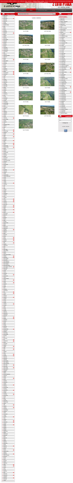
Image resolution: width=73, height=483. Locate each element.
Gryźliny (5, 100)
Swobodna (5, 382)
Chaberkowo (6, 48)
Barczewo (5, 19)
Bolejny (5, 36)
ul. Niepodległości (63, 90)
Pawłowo (5, 283)
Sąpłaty (5, 346)
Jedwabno (5, 112)
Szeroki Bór (6, 390)
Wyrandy (5, 460)
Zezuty (5, 469)
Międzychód (6, 226)
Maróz (5, 216)
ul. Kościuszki (62, 86)
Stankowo (5, 359)
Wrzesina (5, 456)
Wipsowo (5, 441)
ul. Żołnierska (62, 111)
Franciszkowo (6, 72)
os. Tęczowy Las (63, 69)
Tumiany (5, 416)
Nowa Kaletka (6, 258)
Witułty (5, 444)
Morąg (5, 238)
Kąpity (5, 135)
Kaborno (5, 125)
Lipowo (5, 180)
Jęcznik (5, 120)
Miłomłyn (5, 232)
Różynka (5, 327)
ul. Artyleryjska (62, 74)
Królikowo (5, 161)
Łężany (5, 192)
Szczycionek (6, 387)
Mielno (5, 224)
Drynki (5, 64)
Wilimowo (5, 437)
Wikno (5, 436)
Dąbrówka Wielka (7, 55)
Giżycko (5, 88)
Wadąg (5, 424)
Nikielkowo (5, 257)
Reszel (5, 322)
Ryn (4, 339)
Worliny (5, 448)
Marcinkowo (6, 213)
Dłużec (5, 58)
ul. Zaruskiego (62, 110)
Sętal (4, 347)
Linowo (5, 177)
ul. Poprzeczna (63, 98)
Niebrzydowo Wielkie (7, 254)
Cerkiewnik (5, 47)
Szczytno (5, 388)
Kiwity (5, 144)
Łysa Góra (5, 204)
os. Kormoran (62, 48)
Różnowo (5, 326)
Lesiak (5, 173)
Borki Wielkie (6, 39)
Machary (5, 205)
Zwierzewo (5, 475)
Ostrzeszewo (6, 275)
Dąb (4, 52)
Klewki (5, 148)
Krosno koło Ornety (7, 160)
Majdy (5, 208)
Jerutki (5, 116)
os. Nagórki (62, 57)
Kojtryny (5, 153)
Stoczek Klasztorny (7, 374)
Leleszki (5, 172)
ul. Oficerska (62, 93)
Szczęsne (5, 386)
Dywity (5, 67)
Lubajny (5, 181)
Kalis (4, 129)
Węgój (5, 432)
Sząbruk (5, 384)
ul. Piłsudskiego (63, 97)
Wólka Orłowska (6, 455)
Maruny (5, 218)
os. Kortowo (62, 49)
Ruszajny (5, 335)
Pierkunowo (6, 290)
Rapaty (5, 318)
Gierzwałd (5, 84)
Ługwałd (5, 197)
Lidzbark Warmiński (7, 176)
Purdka (5, 309)
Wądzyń (5, 428)
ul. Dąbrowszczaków (64, 78)
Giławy (5, 87)
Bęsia (4, 27)
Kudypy (5, 165)
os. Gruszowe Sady (63, 42)
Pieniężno (5, 289)
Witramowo (5, 443)
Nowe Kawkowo (6, 262)
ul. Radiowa (62, 101)
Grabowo (5, 92)
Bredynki (5, 42)
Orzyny (5, 271)
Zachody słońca (63, 25)
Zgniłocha (5, 471)
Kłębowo (5, 149)
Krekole (5, 156)
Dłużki (5, 59)
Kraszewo (5, 155)
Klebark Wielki (6, 147)
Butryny (5, 46)
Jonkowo (5, 121)
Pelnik (5, 285)
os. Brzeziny (62, 37)
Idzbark (5, 108)
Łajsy (4, 188)
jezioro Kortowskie (63, 28)
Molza (5, 237)
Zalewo (5, 467)
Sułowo (5, 378)
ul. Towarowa (62, 106)
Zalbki (5, 464)
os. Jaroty (62, 45)
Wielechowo (6, 433)
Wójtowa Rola (6, 451)
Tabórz (5, 403)
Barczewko (5, 18)
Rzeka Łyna (62, 24)
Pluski (5, 294)
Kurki (4, 168)
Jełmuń (5, 115)
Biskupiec (5, 32)
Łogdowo (5, 194)
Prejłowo (5, 303)
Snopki (5, 354)
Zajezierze (5, 463)
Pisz (4, 291)
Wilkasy (5, 440)
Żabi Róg (5, 477)
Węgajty (5, 429)
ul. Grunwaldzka (63, 81)
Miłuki (5, 233)
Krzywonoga (6, 164)
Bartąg (5, 22)
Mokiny (5, 236)
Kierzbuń (5, 137)
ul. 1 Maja (62, 73)
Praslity (5, 302)
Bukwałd (5, 44)
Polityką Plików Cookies (38, 1)
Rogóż (5, 323)
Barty (4, 26)
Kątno (5, 136)
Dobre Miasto (6, 60)
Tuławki (5, 415)
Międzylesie (6, 228)
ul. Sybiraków (62, 105)
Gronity (5, 96)
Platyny (5, 293)
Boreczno (5, 38)
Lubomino (5, 184)
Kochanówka (6, 152)
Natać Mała (5, 249)
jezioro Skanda (63, 30)
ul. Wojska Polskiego (64, 109)
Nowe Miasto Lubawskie (8, 266)
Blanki (5, 34)
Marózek (5, 217)
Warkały (5, 427)
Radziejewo (6, 314)
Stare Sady (5, 364)
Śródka (5, 399)
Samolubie (5, 343)
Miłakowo (5, 230)
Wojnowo (5, 445)
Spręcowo (5, 356)
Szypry (5, 396)
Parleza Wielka (6, 278)
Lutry (4, 185)
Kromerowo (5, 157)
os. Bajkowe (62, 34)
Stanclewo (5, 358)
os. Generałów (62, 41)
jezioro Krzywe (63, 29)
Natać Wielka (6, 250)
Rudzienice (5, 330)
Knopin (5, 151)
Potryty (5, 299)
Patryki (5, 282)
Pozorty (5, 301)
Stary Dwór (5, 366)
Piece (4, 287)
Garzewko (5, 80)
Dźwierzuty (5, 70)
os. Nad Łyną (62, 56)
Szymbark (5, 394)
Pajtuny (5, 277)
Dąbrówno (5, 56)
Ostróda (5, 274)
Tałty (4, 404)
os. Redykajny (62, 64)
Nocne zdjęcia (62, 33)
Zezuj (4, 468)
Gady (4, 76)
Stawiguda (5, 370)
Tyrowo (5, 420)
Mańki (5, 212)
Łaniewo (5, 189)
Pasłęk (5, 279)
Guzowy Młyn (6, 103)
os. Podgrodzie (63, 60)
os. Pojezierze (62, 61)
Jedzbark (5, 113)
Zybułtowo (5, 476)
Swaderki (5, 380)
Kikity (4, 141)
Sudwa (5, 376)
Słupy (4, 352)
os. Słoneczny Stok (63, 66)
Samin (5, 342)
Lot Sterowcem (63, 22)
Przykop (5, 305)
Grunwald (5, 99)
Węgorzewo (6, 431)
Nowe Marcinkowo (7, 265)
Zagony (5, 461)
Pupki (4, 306)
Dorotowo (5, 63)
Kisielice (5, 143)
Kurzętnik (5, 169)
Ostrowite (5, 273)
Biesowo (5, 30)
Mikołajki (5, 229)
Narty (4, 246)
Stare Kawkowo (6, 363)
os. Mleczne (62, 54)
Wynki (5, 459)
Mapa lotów (5, 15)
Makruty (5, 209)
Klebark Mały (6, 145)
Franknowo (5, 74)
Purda (5, 307)
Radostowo (5, 313)
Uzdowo (5, 423)
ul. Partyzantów (63, 94)
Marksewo (5, 214)
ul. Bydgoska (62, 77)
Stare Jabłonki (6, 362)
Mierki (5, 225)
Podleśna (5, 295)
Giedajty (5, 83)
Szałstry (5, 383)
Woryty (5, 449)
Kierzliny (5, 139)
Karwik (5, 133)
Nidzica (5, 253)
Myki (4, 242)
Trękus (5, 412)
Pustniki (5, 310)
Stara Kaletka (6, 360)
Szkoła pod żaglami (63, 113)
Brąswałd (5, 40)
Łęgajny (5, 190)
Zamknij (46, 2)
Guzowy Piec (6, 104)
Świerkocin (5, 400)
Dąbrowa (5, 54)
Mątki (4, 220)
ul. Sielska (62, 103)
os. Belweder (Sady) (63, 36)
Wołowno (5, 447)
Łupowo (5, 200)
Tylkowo (5, 419)
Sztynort (5, 391)
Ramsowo (5, 315)
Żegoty (5, 480)
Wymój (5, 457)
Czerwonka (5, 51)
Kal (4, 128)
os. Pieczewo (62, 58)
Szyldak (5, 392)
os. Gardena (62, 40)
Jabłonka (5, 111)
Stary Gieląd (6, 367)
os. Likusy (62, 52)
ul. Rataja (62, 102)
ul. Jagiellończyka (63, 82)
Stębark (5, 371)
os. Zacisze (62, 70)
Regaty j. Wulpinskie (63, 21)
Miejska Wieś (6, 222)
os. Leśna (62, 50)
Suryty (5, 379)
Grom (4, 95)
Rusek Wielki (6, 334)
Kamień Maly (6, 131)
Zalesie (5, 465)
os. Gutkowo (62, 44)
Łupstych (5, 201)
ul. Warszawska (63, 107)
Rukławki (5, 331)
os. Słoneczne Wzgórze (64, 65)
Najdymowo (6, 245)
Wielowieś (5, 435)
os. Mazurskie (62, 53)
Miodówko (5, 234)
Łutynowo (5, 202)
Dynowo (5, 66)
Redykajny (5, 319)
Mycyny (5, 241)
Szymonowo (6, 395)
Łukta (4, 198)
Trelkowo (5, 411)
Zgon (4, 472)
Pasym (5, 281)
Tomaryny (5, 408)
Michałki (5, 221)
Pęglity (5, 286)
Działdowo (5, 68)
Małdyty (5, 210)
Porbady (5, 298)
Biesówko (5, 31)
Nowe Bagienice (6, 261)
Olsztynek (5, 269)
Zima (61, 26)
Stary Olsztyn (6, 368)
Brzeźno (5, 43)
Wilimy (5, 439)
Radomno (5, 311)
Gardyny (5, 79)
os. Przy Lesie (62, 62)
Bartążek (5, 23)
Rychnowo (5, 338)
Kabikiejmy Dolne (7, 124)
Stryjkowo (5, 375)
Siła (4, 350)
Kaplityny (5, 132)
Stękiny (5, 372)
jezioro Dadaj (6, 119)
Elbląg (5, 71)
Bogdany (5, 35)
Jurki (4, 123)
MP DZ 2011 (62, 20)
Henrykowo (5, 107)
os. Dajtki (62, 38)
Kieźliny (5, 140)
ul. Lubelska (62, 89)
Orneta (5, 270)
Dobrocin (5, 62)
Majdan (5, 206)
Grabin (5, 91)
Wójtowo (5, 452)
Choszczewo (6, 50)
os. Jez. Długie (63, 46)
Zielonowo (5, 473)
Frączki (5, 75)
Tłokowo (5, 407)
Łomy (4, 196)
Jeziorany (5, 117)
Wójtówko (5, 453)
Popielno (5, 297)
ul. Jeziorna (62, 85)
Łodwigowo (5, 193)
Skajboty (5, 351)
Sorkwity (5, 355)
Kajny (4, 127)
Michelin (61, 32)
